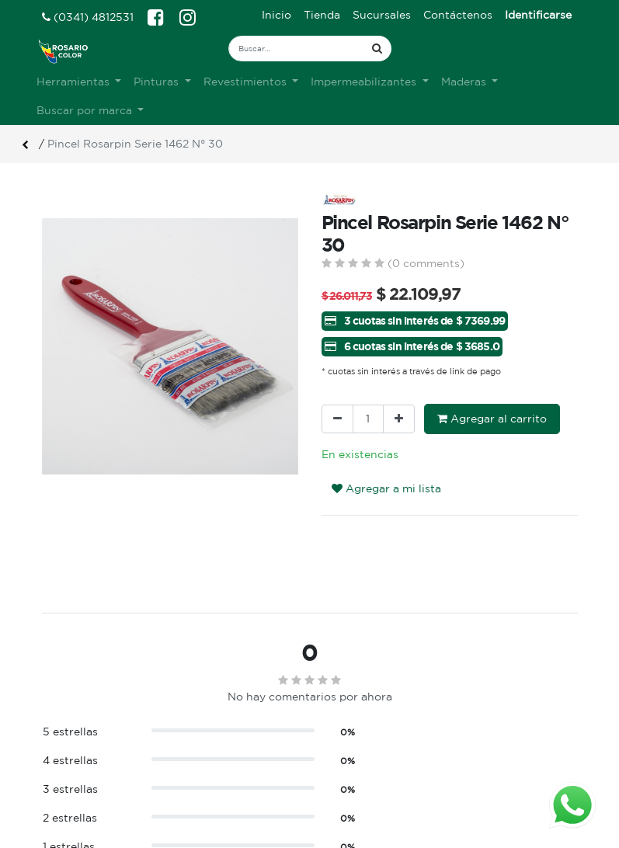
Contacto (207, 797)
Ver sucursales (77, 745)
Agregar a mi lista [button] (386, 488)
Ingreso (342, 748)
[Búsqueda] (377, 48)
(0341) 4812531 (88, 17)
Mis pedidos (353, 780)
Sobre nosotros (223, 748)
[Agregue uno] (399, 419)
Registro (344, 764)
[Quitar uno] (337, 419)
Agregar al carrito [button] (492, 418)
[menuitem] (276, 15)
